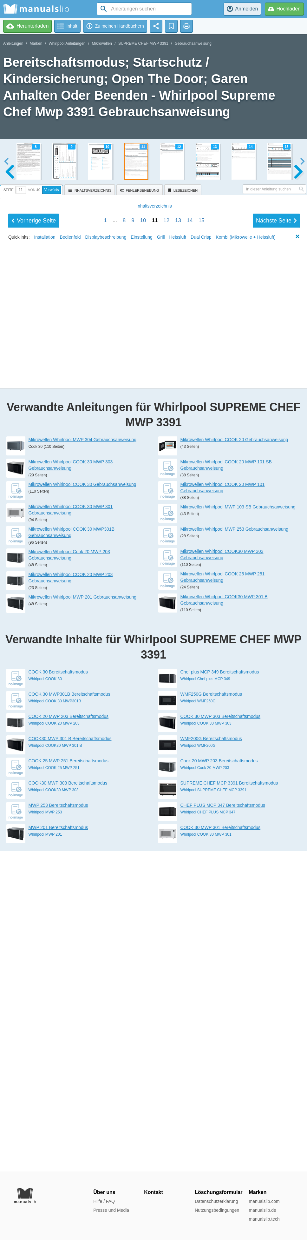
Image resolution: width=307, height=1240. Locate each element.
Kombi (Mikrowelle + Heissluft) (246, 671)
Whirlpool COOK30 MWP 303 (54, 1110)
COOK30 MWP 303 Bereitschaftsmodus (68, 1103)
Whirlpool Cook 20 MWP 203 (204, 1088)
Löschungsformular (218, 1192)
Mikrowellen (102, 43)
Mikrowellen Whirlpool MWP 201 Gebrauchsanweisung (83, 917)
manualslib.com (264, 1201)
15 (202, 655)
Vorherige (33, 655)
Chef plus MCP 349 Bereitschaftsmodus (219, 992)
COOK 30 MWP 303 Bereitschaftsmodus (220, 1036)
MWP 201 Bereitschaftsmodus (58, 1147)
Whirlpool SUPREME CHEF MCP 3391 (213, 1110)
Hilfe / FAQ (104, 1201)
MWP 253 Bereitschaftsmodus (58, 1125)
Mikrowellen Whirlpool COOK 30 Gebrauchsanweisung (82, 804)
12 (166, 655)
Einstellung (142, 671)
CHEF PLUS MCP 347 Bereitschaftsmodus (222, 1125)
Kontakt (153, 1192)
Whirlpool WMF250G (198, 1021)
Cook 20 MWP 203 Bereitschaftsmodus (219, 1081)
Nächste (276, 655)
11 (155, 655)
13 (178, 655)
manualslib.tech (264, 1219)
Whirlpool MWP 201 (45, 1154)
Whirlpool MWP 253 (45, 1132)
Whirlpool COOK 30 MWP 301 (206, 1154)
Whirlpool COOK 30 (45, 999)
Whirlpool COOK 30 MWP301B (55, 1021)
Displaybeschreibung (105, 671)
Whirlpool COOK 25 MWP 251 (54, 1088)
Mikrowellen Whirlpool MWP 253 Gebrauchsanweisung (234, 849)
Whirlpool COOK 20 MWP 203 (54, 1043)
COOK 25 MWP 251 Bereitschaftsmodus (69, 1081)
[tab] (32, 188)
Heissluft (177, 671)
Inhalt (154, 640)
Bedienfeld (70, 671)
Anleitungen (13, 43)
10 (143, 655)
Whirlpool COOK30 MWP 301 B (55, 1066)
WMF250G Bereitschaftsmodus (211, 1014)
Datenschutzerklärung (216, 1201)
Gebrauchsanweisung (193, 43)
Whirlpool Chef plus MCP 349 (205, 999)
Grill (161, 671)
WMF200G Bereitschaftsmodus (211, 1058)
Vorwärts (51, 190)
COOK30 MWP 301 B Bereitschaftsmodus (70, 1058)
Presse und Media (111, 1210)
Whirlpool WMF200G (198, 1066)
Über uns (104, 1192)
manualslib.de (262, 1210)
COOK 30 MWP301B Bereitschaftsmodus (69, 1014)
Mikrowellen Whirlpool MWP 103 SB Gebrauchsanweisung (238, 827)
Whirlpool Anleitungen (67, 43)
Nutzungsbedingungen (217, 1210)
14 (190, 655)
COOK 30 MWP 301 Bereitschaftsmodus (220, 1147)
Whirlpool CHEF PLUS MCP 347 (208, 1132)
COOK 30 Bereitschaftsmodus (58, 992)
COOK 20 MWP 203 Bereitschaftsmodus (69, 1036)
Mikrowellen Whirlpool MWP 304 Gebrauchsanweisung (83, 759)
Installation (45, 671)
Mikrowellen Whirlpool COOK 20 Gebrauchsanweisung (234, 759)
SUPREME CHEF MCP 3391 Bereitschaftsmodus (229, 1103)
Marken (35, 43)
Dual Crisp (201, 671)
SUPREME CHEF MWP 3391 (143, 43)
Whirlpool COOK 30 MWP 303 (206, 1043)
